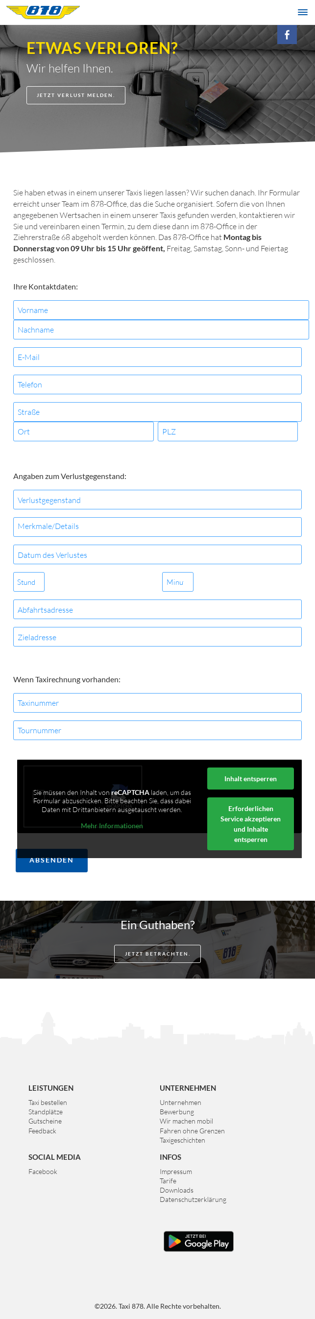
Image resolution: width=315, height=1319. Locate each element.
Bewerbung (177, 1111)
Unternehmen (180, 1102)
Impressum (176, 1171)
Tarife (168, 1180)
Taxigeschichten (182, 1140)
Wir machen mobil (186, 1121)
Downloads (177, 1190)
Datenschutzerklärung (193, 1199)
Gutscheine (45, 1121)
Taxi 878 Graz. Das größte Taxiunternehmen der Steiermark (43, 12)
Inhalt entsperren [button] (250, 778)
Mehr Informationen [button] (112, 825)
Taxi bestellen (47, 1102)
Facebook (42, 1171)
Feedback (42, 1131)
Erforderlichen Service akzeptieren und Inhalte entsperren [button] (250, 823)
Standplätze (45, 1111)
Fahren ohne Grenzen (192, 1131)
